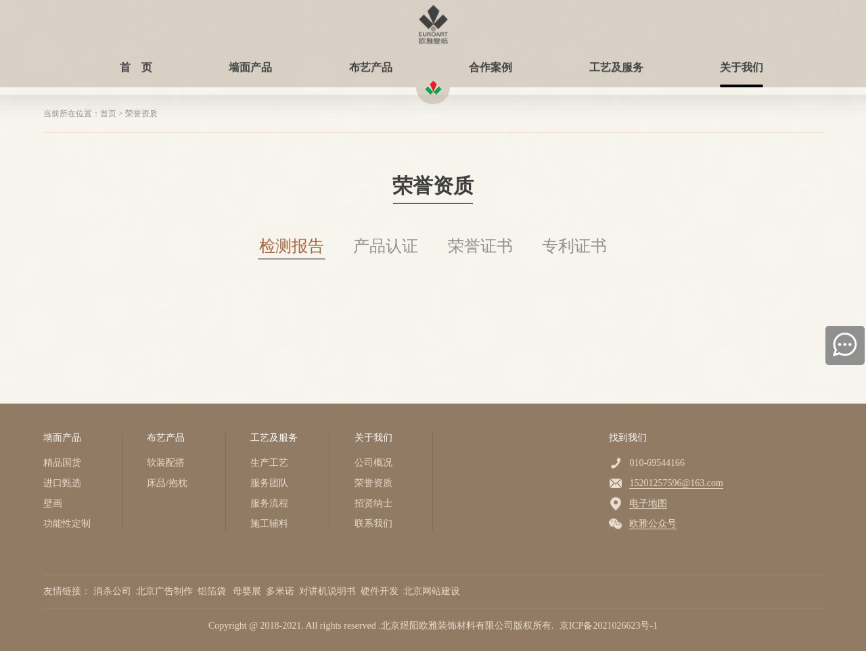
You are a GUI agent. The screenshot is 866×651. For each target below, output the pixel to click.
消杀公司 (113, 591)
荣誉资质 (141, 113)
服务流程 (269, 503)
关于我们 (741, 62)
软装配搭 (166, 463)
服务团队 (269, 483)
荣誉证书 (480, 246)
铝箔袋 (214, 591)
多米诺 (281, 591)
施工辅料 (269, 524)
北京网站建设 (433, 591)
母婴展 (248, 591)
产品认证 (385, 246)
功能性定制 (67, 524)
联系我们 (373, 524)
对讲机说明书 (329, 591)
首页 (108, 113)
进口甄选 (62, 483)
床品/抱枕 (167, 483)
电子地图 (648, 503)
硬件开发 (381, 591)
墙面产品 (250, 62)
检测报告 (291, 246)
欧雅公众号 (653, 524)
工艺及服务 (616, 62)
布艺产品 (370, 62)
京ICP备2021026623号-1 (609, 626)
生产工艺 (269, 463)
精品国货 (62, 463)
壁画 (52, 503)
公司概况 (373, 463)
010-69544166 (657, 463)
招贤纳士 (373, 503)
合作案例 (490, 62)
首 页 (136, 62)
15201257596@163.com (676, 483)
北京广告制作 (166, 591)
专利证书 (574, 246)
